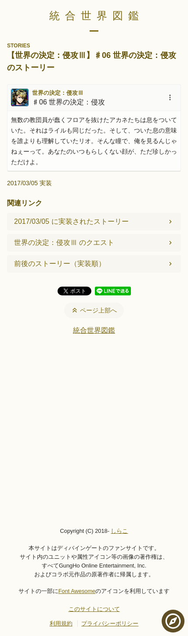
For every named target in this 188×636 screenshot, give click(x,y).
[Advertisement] (94, 430)
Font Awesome (76, 591)
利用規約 (61, 623)
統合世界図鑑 (96, 16)
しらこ (119, 531)
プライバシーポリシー (109, 623)
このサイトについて (94, 609)
